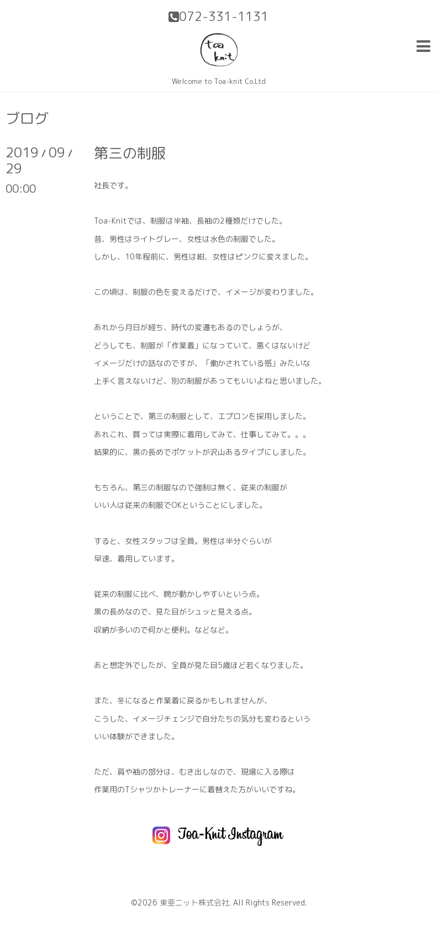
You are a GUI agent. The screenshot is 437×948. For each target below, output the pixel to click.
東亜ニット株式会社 (194, 902)
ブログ (27, 118)
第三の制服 (130, 153)
